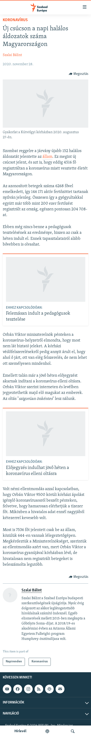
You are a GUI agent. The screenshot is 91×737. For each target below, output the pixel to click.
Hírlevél (20, 731)
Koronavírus (15, 20)
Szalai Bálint (12, 55)
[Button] (78, 73)
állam (47, 157)
